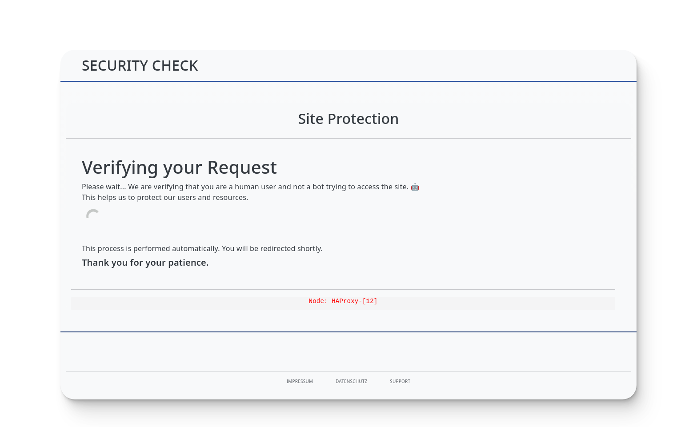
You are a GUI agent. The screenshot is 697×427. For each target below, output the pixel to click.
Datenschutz (352, 381)
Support (400, 381)
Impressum (300, 381)
